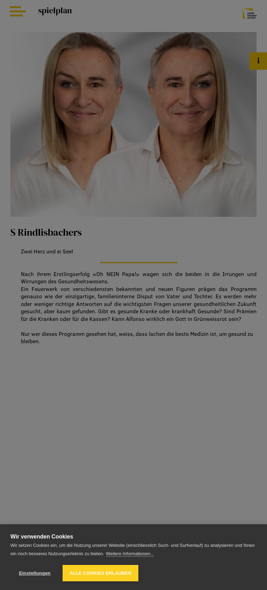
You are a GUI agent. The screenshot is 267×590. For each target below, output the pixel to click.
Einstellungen (34, 573)
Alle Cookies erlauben (100, 573)
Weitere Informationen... (130, 553)
